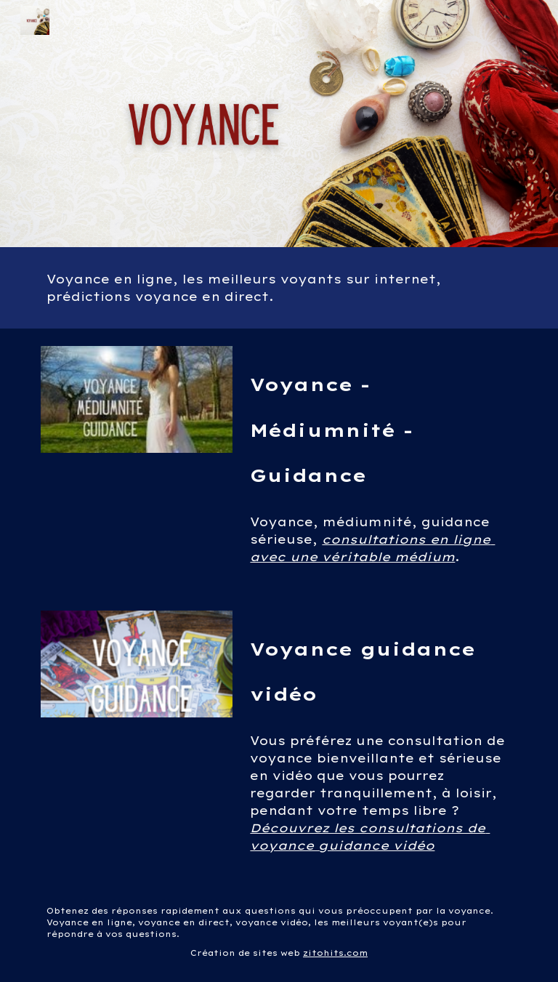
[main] (279, 288)
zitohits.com (335, 953)
